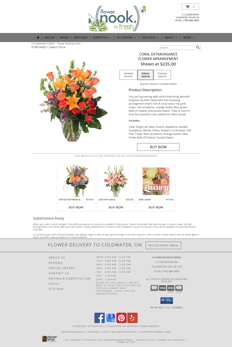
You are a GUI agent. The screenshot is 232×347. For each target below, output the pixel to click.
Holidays (150, 37)
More (189, 37)
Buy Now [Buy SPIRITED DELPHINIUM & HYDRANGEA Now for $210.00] (76, 207)
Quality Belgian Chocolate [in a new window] (119, 331)
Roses (64, 37)
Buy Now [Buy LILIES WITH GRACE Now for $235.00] (116, 207)
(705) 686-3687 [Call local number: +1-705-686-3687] (191, 20)
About (171, 37)
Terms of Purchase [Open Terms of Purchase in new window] (172, 339)
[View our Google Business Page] (110, 322)
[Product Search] (177, 47)
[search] (197, 47)
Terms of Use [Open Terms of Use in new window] (126, 342)
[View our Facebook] (99, 322)
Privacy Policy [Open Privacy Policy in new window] (146, 339)
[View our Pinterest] (121, 322)
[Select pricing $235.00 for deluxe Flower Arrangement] (145, 75)
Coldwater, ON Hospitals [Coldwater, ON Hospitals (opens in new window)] (88, 326)
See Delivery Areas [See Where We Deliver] (163, 245)
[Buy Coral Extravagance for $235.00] (158, 147)
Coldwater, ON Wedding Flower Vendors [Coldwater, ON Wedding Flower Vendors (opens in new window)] (133, 326)
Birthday (81, 37)
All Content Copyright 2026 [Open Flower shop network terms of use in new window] (84, 339)
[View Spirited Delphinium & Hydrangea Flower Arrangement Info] (76, 181)
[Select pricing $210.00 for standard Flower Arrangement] (128, 75)
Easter (50, 37)
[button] (190, 7)
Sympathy (102, 37)
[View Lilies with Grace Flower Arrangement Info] (116, 181)
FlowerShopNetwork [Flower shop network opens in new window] (118, 339)
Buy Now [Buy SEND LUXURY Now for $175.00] (156, 207)
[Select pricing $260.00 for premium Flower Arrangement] (162, 75)
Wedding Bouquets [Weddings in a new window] (73, 331)
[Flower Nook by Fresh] (117, 18)
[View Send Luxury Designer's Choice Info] (156, 181)
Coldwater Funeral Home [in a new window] (155, 331)
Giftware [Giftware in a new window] (94, 331)
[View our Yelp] (132, 322)
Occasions (126, 37)
